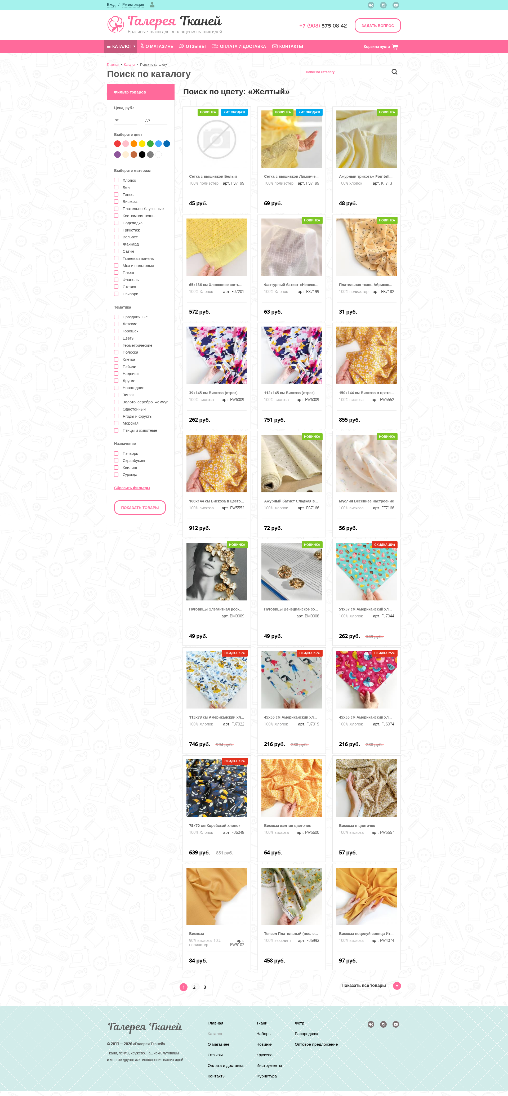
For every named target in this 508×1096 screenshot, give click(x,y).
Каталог (119, 46)
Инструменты (269, 1065)
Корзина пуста (381, 46)
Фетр (300, 1023)
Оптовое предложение (308, 1046)
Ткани (261, 1023)
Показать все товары (371, 985)
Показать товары (140, 507)
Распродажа (307, 1034)
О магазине (157, 46)
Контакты (287, 46)
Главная (113, 64)
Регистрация (133, 4)
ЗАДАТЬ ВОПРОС (378, 25)
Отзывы (192, 46)
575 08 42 (323, 26)
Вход (111, 4)
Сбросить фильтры (132, 487)
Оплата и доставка (239, 46)
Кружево (264, 1055)
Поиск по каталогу (153, 64)
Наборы (263, 1034)
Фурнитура (266, 1076)
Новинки (264, 1044)
